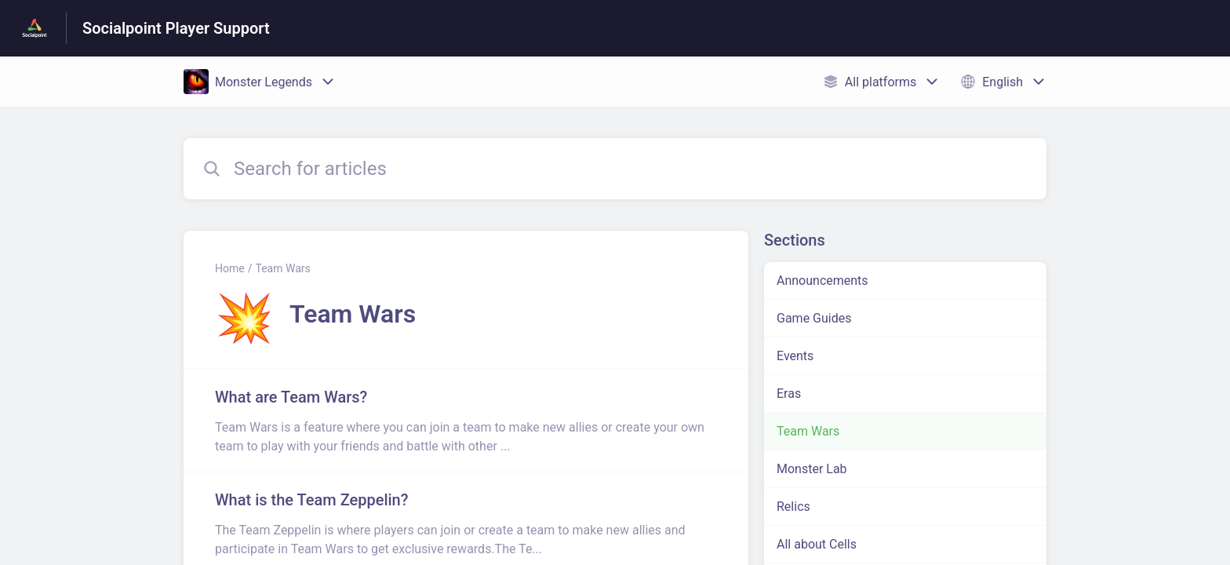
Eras (789, 393)
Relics (793, 506)
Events (795, 355)
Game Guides (814, 318)
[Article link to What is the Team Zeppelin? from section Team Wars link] (466, 523)
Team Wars (282, 268)
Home (230, 268)
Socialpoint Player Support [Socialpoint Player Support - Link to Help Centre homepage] (176, 28)
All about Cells (817, 544)
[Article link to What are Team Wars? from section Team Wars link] (466, 420)
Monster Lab (812, 468)
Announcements (822, 280)
